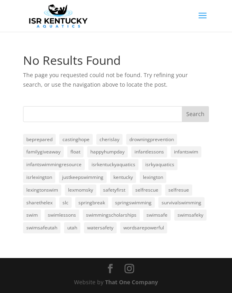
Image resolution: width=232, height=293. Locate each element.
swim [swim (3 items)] (32, 215)
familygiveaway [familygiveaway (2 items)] (43, 151)
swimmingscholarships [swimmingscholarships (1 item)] (111, 215)
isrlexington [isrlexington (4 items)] (39, 177)
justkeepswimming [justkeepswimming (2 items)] (82, 177)
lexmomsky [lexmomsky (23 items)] (80, 189)
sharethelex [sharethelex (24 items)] (39, 202)
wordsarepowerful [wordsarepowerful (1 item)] (143, 227)
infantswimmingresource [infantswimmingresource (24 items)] (54, 164)
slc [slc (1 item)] (65, 202)
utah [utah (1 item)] (72, 227)
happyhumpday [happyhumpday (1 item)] (107, 151)
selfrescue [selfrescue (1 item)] (146, 189)
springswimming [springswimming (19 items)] (133, 202)
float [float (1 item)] (75, 151)
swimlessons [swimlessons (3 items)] (62, 215)
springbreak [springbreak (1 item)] (91, 202)
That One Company (131, 282)
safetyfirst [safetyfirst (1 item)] (114, 189)
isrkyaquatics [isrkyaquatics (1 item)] (159, 164)
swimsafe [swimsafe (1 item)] (157, 215)
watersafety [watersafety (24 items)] (100, 227)
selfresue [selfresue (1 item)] (178, 189)
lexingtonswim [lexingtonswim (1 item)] (42, 189)
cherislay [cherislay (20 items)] (109, 139)
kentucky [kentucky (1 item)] (123, 177)
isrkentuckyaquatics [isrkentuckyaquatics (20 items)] (113, 164)
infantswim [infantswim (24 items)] (186, 151)
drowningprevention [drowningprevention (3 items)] (151, 139)
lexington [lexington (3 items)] (153, 177)
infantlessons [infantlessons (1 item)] (149, 151)
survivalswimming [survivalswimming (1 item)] (181, 202)
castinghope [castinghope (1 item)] (76, 139)
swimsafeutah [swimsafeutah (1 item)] (41, 227)
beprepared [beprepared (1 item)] (39, 139)
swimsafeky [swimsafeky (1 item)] (190, 215)
